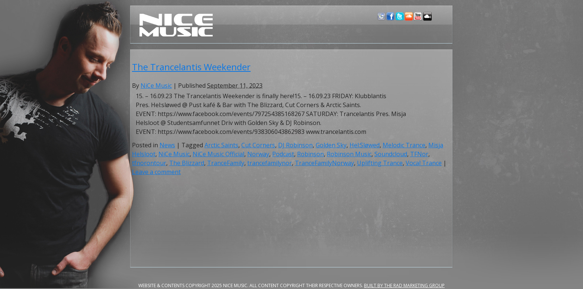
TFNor (419, 154)
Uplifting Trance (380, 163)
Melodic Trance (404, 145)
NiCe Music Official (218, 154)
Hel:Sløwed (365, 145)
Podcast (283, 154)
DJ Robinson (295, 145)
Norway (258, 154)
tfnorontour (149, 163)
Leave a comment (156, 172)
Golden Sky (331, 145)
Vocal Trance (424, 163)
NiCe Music (156, 85)
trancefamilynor (269, 163)
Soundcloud (390, 154)
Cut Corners (258, 145)
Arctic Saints (221, 145)
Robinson (310, 154)
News (167, 145)
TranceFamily (225, 163)
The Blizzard (186, 163)
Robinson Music (349, 154)
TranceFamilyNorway (324, 163)
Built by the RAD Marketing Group (404, 285)
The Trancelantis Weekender (191, 67)
